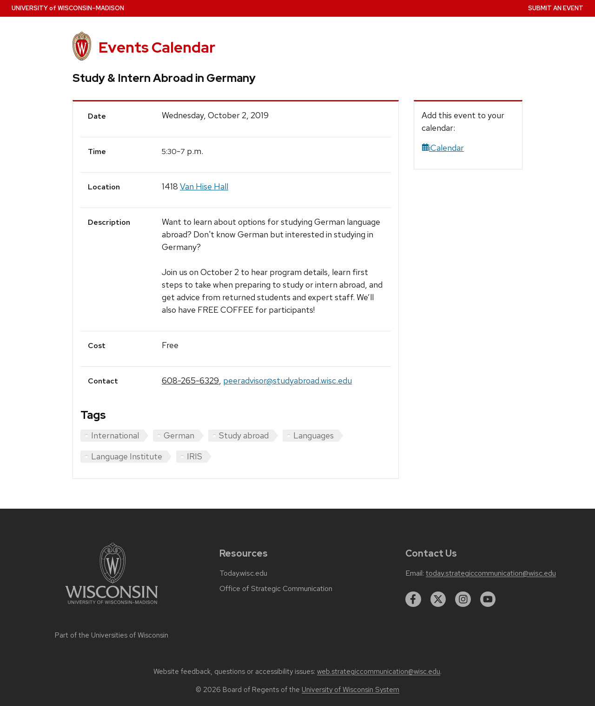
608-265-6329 (190, 380)
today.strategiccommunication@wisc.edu (491, 573)
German (179, 435)
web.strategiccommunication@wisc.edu (378, 671)
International (115, 435)
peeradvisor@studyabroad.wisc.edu (287, 380)
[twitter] (438, 599)
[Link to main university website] (111, 606)
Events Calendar (157, 47)
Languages (313, 435)
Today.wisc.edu (243, 573)
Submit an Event (555, 8)
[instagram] (463, 599)
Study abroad (244, 435)
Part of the (111, 635)
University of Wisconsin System (350, 689)
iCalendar (443, 147)
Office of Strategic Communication (275, 588)
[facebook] (413, 599)
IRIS (194, 456)
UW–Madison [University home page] (68, 8)
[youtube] (488, 599)
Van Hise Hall (204, 186)
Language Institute (126, 456)
